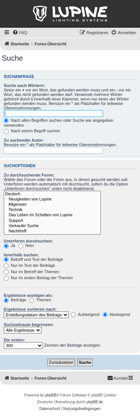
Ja (9, 245)
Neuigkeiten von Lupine (52, 199)
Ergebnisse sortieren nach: (30, 309)
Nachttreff (52, 231)
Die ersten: (14, 340)
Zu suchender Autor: (24, 140)
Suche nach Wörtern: (24, 85)
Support (52, 220)
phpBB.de (95, 402)
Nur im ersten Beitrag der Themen (38, 277)
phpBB (50, 395)
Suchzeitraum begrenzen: (29, 324)
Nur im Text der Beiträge (29, 265)
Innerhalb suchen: (21, 255)
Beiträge (15, 300)
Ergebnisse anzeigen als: (28, 295)
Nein (26, 245)
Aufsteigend (85, 314)
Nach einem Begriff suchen (32, 131)
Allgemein (52, 204)
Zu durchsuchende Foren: (29, 175)
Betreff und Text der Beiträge (33, 259)
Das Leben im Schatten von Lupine (52, 215)
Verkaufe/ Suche (52, 226)
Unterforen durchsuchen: (28, 241)
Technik (52, 209)
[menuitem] (19, 32)
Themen (40, 300)
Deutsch (52, 194)
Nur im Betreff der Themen (31, 271)
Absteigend (116, 314)
